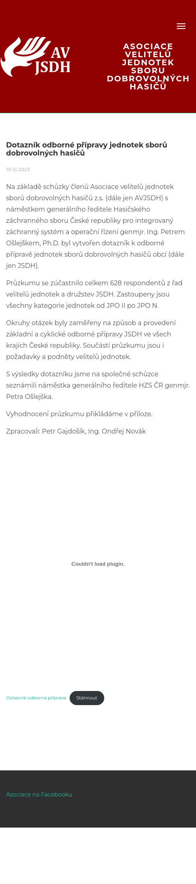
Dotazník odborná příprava (36, 698)
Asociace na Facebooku (39, 794)
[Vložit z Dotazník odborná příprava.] (98, 564)
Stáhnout (86, 698)
